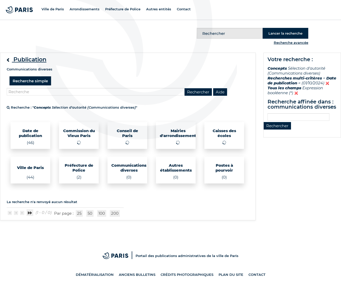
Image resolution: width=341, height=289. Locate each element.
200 (115, 213)
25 (79, 213)
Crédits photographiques (187, 274)
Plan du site (231, 274)
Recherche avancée (291, 43)
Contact (256, 274)
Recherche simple (30, 80)
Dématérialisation (95, 274)
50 (90, 213)
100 (101, 213)
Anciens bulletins (137, 274)
